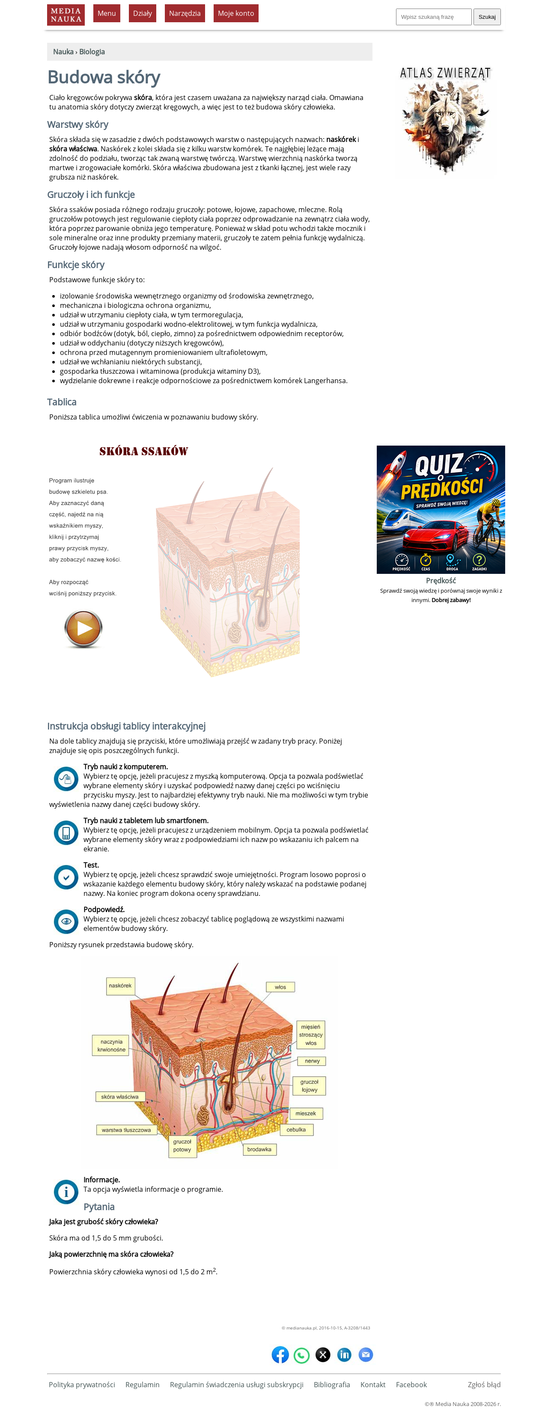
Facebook (411, 1384)
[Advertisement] (441, 315)
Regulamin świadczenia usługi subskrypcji (237, 1384)
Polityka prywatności (82, 1384)
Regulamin (142, 1384)
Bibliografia (332, 1384)
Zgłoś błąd (484, 1384)
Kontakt (373, 1384)
